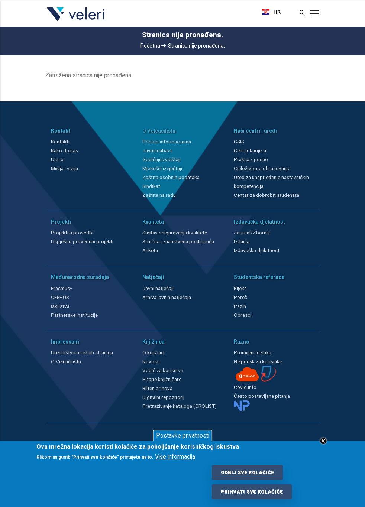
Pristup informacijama (166, 141)
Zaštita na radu (159, 195)
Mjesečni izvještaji (162, 168)
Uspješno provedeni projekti (82, 241)
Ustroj (58, 159)
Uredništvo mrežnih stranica (82, 352)
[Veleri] (76, 20)
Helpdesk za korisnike (258, 361)
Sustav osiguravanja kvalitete (174, 232)
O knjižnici (153, 352)
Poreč (240, 297)
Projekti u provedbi (72, 232)
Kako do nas (64, 150)
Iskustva (60, 306)
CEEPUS (60, 297)
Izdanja (241, 241)
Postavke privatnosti (182, 435)
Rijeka (240, 288)
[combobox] (271, 11)
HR (271, 12)
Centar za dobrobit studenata (266, 195)
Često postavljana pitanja (262, 396)
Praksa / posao (251, 159)
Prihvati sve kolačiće (252, 491)
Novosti (151, 361)
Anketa (150, 250)
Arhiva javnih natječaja (166, 297)
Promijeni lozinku (252, 352)
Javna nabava (157, 150)
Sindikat (151, 186)
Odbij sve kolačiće (247, 472)
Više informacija (175, 457)
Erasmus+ (61, 288)
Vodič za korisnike (162, 370)
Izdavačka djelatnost (257, 250)
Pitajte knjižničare (161, 379)
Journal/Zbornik (252, 232)
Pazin (240, 306)
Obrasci (242, 315)
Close (323, 440)
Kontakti (60, 141)
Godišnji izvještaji (161, 159)
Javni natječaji (158, 288)
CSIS (239, 141)
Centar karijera (250, 150)
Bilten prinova (157, 388)
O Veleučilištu (66, 361)
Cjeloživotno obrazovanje (262, 168)
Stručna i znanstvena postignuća (178, 241)
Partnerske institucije (74, 315)
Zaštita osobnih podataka (171, 177)
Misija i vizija (64, 168)
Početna (153, 46)
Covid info (245, 387)
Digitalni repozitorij (163, 397)
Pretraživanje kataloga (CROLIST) (179, 406)
